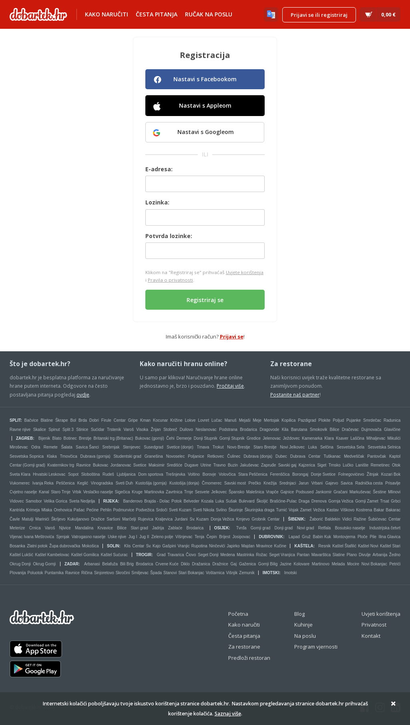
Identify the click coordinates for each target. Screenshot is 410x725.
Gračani (341, 492)
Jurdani (181, 519)
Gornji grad (260, 528)
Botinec (70, 438)
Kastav (333, 510)
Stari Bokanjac (191, 573)
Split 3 (68, 429)
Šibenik (296, 519)
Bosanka (17, 546)
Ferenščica (279, 474)
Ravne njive (20, 429)
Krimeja (33, 510)
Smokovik (318, 429)
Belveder (191, 501)
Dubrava (297, 456)
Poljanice (196, 456)
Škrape (61, 420)
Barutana (299, 429)
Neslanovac (206, 429)
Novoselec (175, 456)
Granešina (154, 456)
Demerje (184, 438)
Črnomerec (211, 483)
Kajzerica (307, 465)
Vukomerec (20, 483)
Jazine (285, 564)
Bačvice (31, 420)
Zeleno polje (162, 537)
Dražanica (201, 564)
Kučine (280, 546)
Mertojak (271, 420)
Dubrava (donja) (257, 456)
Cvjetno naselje (23, 492)
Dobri (94, 420)
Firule (106, 420)
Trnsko (334, 465)
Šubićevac (377, 519)
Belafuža (110, 564)
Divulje (365, 555)
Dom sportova (150, 474)
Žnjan (156, 429)
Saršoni (113, 519)
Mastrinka (245, 555)
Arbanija (380, 555)
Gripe (133, 420)
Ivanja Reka (43, 483)
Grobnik (258, 519)
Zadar (71, 564)
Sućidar (98, 429)
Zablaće (175, 528)
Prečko (255, 483)
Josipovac (241, 537)
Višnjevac (184, 537)
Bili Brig (127, 564)
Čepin (211, 537)
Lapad (294, 537)
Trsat (384, 501)
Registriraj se (205, 300)
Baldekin (332, 519)
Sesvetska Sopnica (27, 456)
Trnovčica (68, 456)
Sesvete (202, 492)
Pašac (79, 510)
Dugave (191, 465)
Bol (73, 420)
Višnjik (232, 573)
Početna (238, 613)
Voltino (194, 474)
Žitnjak (372, 474)
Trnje (188, 492)
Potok (176, 501)
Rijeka (110, 501)
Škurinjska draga (259, 510)
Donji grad (284, 528)
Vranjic (183, 546)
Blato (56, 438)
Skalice (39, 429)
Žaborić (316, 519)
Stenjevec (132, 447)
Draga (304, 501)
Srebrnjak (111, 447)
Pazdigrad (307, 420)
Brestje (85, 438)
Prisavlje (392, 483)
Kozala (207, 501)
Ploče (363, 537)
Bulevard (246, 501)
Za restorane (244, 646)
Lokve (190, 420)
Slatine (339, 555)
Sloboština (90, 474)
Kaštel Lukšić (21, 555)
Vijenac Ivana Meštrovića (32, 537)
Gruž (306, 537)
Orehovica (63, 510)
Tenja (199, 537)
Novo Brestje (238, 447)
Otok (396, 465)
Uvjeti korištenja (381, 613)
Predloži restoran (249, 657)
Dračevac (350, 429)
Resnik (324, 546)
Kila (285, 429)
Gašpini (169, 546)
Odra (35, 447)
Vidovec (17, 501)
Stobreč (170, 429)
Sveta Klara (20, 474)
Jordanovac (121, 465)
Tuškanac (332, 456)
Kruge (137, 492)
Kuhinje (303, 624)
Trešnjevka (175, 474)
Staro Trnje (60, 492)
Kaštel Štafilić (344, 546)
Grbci (395, 501)
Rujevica (145, 519)
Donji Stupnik (205, 438)
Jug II (144, 537)
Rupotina (199, 546)
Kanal (44, 492)
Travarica (175, 555)
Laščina (357, 438)
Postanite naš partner (295, 394)
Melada (338, 564)
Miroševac (19, 447)
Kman (145, 420)
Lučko (348, 465)
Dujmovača (371, 429)
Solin (113, 546)
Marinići (42, 519)
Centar (120, 420)
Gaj (234, 564)
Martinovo (321, 564)
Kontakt (371, 635)
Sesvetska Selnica (384, 447)
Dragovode (269, 429)
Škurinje (236, 510)
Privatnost (374, 624)
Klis (127, 546)
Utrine (206, 465)
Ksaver (342, 438)
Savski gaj (287, 465)
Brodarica (248, 429)
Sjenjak (62, 537)
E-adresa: (159, 169)
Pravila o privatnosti (170, 280)
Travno (219, 465)
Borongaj (300, 474)
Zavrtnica (174, 492)
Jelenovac (272, 438)
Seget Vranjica (282, 555)
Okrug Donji (20, 564)
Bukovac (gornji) (149, 438)
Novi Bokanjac (374, 564)
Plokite (324, 420)
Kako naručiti (106, 14)
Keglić (82, 483)
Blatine (46, 420)
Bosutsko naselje (350, 528)
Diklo (185, 564)
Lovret (203, 420)
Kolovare (302, 564)
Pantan (303, 555)
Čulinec (233, 456)
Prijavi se (231, 336)
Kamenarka (312, 438)
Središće (174, 465)
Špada (156, 573)
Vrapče (272, 492)
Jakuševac (249, 465)
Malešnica (255, 492)
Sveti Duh (124, 483)
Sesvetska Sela (350, 447)
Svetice (140, 465)
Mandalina (84, 528)
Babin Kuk (322, 537)
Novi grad (305, 528)
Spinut (54, 429)
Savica (347, 483)
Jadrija (158, 528)
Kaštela (303, 546)
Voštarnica (215, 573)
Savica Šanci (87, 447)
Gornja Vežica (340, 501)
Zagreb (24, 438)
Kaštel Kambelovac (52, 555)
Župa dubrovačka (64, 546)
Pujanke (353, 420)
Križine (176, 420)
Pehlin (105, 510)
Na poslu (305, 635)
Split (15, 420)
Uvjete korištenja (244, 272)
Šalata (66, 447)
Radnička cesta (368, 483)
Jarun (304, 483)
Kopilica (288, 420)
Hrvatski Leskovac (49, 474)
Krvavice (105, 528)
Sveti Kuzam (180, 510)
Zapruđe (268, 465)
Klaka (52, 456)
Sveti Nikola (203, 510)
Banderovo (132, 501)
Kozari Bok (390, 474)
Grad (161, 555)
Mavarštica (321, 555)
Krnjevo (243, 519)
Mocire (353, 564)
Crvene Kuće (167, 564)
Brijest (224, 537)
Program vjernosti (316, 646)
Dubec (281, 456)
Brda (82, 420)
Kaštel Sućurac (114, 555)
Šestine (379, 492)
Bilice (335, 429)
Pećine (92, 510)
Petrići (394, 564)
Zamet (306, 510)
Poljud (338, 420)
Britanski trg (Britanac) (113, 438)
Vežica (319, 510)
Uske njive (117, 537)
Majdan (248, 546)
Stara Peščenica (252, 474)
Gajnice (287, 492)
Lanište (362, 465)
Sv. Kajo (153, 546)
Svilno (221, 510)
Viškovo (347, 510)
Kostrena (364, 510)
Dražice (98, 519)
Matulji (27, 519)
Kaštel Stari (390, 546)
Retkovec (215, 456)
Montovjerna (344, 537)
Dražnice (220, 564)
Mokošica (90, 546)
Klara (329, 438)
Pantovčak (376, 456)
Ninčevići (217, 546)
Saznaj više (228, 713)
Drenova (319, 501)
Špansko (236, 492)
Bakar (379, 510)
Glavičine (392, 429)
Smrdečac (372, 420)
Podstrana (228, 429)
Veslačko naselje (98, 492)
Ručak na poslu (208, 14)
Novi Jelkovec (292, 447)
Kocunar (160, 420)
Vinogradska (102, 483)
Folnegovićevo (351, 474)
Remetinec (380, 465)
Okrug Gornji (44, 564)
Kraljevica (164, 519)
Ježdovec (291, 438)
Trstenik (114, 429)
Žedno (394, 555)
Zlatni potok (37, 546)
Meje (257, 420)
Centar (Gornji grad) (27, 465)
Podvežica (145, 510)
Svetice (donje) (180, 447)
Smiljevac (140, 573)
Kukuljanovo (78, 519)
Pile (373, 537)
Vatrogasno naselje (89, 537)
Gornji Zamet (366, 501)
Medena (228, 555)
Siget (321, 465)
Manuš (231, 420)
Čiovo (191, 555)
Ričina (86, 573)
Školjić (262, 501)
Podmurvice (123, 510)
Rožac (261, 555)
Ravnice (83, 465)
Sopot (73, 474)
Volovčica (227, 474)
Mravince (264, 546)
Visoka (142, 429)
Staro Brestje (265, 447)
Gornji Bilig (267, 564)
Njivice (64, 528)
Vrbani (317, 483)
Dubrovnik (271, 537)
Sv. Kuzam (199, 519)
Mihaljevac (375, 438)
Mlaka (46, 510)
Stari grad (139, 528)
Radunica (392, 420)
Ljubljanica (126, 474)
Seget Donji (208, 555)
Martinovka (154, 492)
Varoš (129, 429)
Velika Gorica (55, 501)
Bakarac (393, 510)
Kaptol (394, 456)
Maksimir (157, 465)
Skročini (123, 573)
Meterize (17, 528)
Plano (352, 555)
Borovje (209, 474)
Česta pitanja (156, 14)
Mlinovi (394, 492)
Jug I (133, 537)
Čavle (15, 519)
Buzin (233, 465)
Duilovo (186, 429)
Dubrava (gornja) (95, 456)
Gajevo (332, 483)
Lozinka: (157, 202)
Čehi (170, 438)
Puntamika (54, 573)
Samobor (34, 501)
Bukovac (100, 465)
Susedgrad (153, 447)
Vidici (347, 519)
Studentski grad (127, 456)
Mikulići (393, 438)
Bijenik (44, 438)
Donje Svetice (323, 474)
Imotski (271, 573)
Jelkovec (219, 492)
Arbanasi (92, 564)
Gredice (254, 438)
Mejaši (245, 420)
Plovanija (18, 573)
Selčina (327, 447)
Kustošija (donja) (184, 483)
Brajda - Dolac (156, 501)
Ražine (360, 519)
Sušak (231, 501)
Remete (51, 447)
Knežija (270, 483)
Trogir (144, 555)
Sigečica (122, 492)
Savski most (235, 483)
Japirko (233, 546)
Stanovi (170, 573)
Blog (299, 613)
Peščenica (65, 483)
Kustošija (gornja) (151, 483)
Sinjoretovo (104, 573)
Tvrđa (241, 528)
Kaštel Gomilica (85, 555)
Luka (312, 447)
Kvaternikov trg (60, 465)
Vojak (293, 510)
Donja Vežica (222, 519)
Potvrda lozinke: (168, 236)
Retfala (324, 528)
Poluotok (35, 573)
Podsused (305, 492)
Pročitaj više (230, 386)
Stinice (82, 429)
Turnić (281, 510)
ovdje (82, 394)
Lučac (216, 420)
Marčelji (129, 519)
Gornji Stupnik (232, 438)
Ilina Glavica (389, 537)
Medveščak (354, 456)
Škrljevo (58, 519)
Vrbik (76, 492)
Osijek (221, 528)
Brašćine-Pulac (283, 501)
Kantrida (17, 510)
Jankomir (324, 492)
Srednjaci (287, 483)
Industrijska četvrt (384, 528)
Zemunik (246, 573)
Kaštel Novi (368, 546)
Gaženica (247, 564)
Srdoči (161, 510)
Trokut (218, 447)
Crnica (35, 528)
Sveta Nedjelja (82, 501)
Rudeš (108, 474)
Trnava (203, 447)
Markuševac (360, 492)
